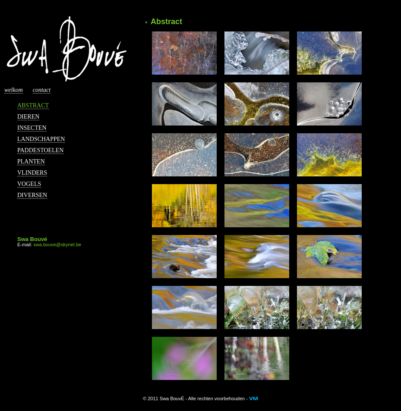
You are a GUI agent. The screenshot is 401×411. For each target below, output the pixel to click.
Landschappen (41, 139)
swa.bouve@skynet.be (57, 244)
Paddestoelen (40, 150)
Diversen (32, 195)
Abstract (33, 105)
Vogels (29, 184)
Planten (31, 161)
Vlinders (32, 172)
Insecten (32, 128)
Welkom (13, 90)
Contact (42, 90)
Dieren (28, 116)
